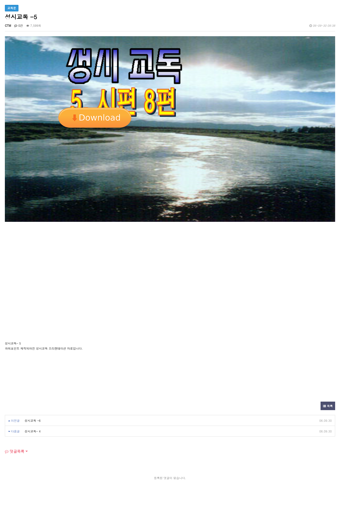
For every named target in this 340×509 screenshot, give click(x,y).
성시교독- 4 (33, 431)
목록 (328, 406)
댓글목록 (14, 451)
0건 (18, 25)
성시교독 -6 (33, 420)
